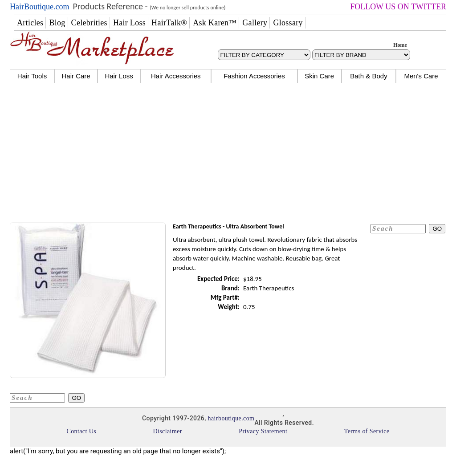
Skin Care (319, 76)
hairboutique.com (231, 418)
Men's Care (421, 76)
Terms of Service (367, 431)
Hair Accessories (176, 76)
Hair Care (75, 76)
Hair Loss (119, 76)
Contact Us (81, 431)
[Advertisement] (228, 153)
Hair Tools (32, 76)
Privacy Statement (263, 431)
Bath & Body (368, 76)
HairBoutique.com (39, 6)
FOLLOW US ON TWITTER (398, 6)
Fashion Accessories (254, 76)
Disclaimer (167, 431)
